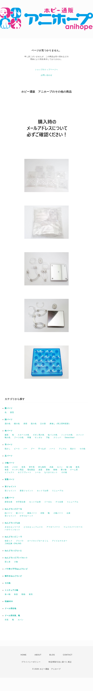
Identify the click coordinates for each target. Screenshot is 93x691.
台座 (68, 513)
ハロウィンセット (12, 530)
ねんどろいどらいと (13, 551)
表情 (25, 424)
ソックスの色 (67, 435)
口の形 (43, 424)
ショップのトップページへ (46, 70)
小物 (16, 562)
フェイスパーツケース (73, 527)
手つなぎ (42, 449)
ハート (52, 449)
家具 (78, 467)
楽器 (40, 470)
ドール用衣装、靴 (12, 616)
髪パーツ (8, 408)
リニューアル (57, 491)
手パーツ (8, 445)
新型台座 (8, 502)
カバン (60, 467)
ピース (17, 449)
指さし (7, 449)
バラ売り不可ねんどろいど (16, 569)
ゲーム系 (74, 470)
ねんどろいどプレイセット (16, 558)
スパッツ (80, 435)
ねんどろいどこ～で (13, 537)
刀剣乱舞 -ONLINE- (13, 543)
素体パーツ (32, 513)
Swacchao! (70, 437)
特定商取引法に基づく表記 (60, 662)
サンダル (38, 437)
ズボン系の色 (38, 435)
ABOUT (38, 655)
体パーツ (8, 431)
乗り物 (64, 470)
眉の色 (7, 424)
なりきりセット (51, 472)
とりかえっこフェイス (33, 527)
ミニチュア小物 (11, 590)
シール (38, 472)
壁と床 (7, 562)
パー (25, 449)
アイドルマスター (59, 541)
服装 (7, 435)
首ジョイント (10, 486)
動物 (55, 470)
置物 (48, 470)
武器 (51, 467)
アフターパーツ (53, 527)
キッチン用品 (18, 470)
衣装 (7, 620)
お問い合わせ (46, 75)
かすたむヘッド (26, 516)
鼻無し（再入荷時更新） (60, 424)
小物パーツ (9, 463)
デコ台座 (59, 502)
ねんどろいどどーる (13, 509)
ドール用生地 (10, 608)
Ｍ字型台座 (21, 502)
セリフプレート (24, 472)
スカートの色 (23, 435)
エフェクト (9, 472)
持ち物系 (42, 467)
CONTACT (67, 655)
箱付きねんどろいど (13, 576)
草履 (29, 437)
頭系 (7, 467)
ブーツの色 (19, 437)
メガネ (15, 467)
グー (33, 449)
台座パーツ (9, 498)
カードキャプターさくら (37, 541)
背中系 (32, 467)
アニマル (63, 449)
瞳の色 (17, 424)
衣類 (42, 513)
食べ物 (69, 467)
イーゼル (48, 502)
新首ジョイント (26, 491)
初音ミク (8, 541)
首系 (23, 467)
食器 (7, 470)
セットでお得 (42, 491)
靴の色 (7, 437)
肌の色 (34, 424)
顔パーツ (8, 419)
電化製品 (31, 470)
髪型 (12, 412)
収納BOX (9, 601)
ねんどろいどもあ (12, 523)
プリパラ (20, 541)
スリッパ (57, 437)
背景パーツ (9, 479)
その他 (82, 449)
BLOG (52, 655)
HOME (24, 655)
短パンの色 (52, 435)
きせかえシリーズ (12, 527)
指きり (73, 449)
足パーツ (8, 456)
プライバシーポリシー (31, 662)
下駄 (48, 437)
